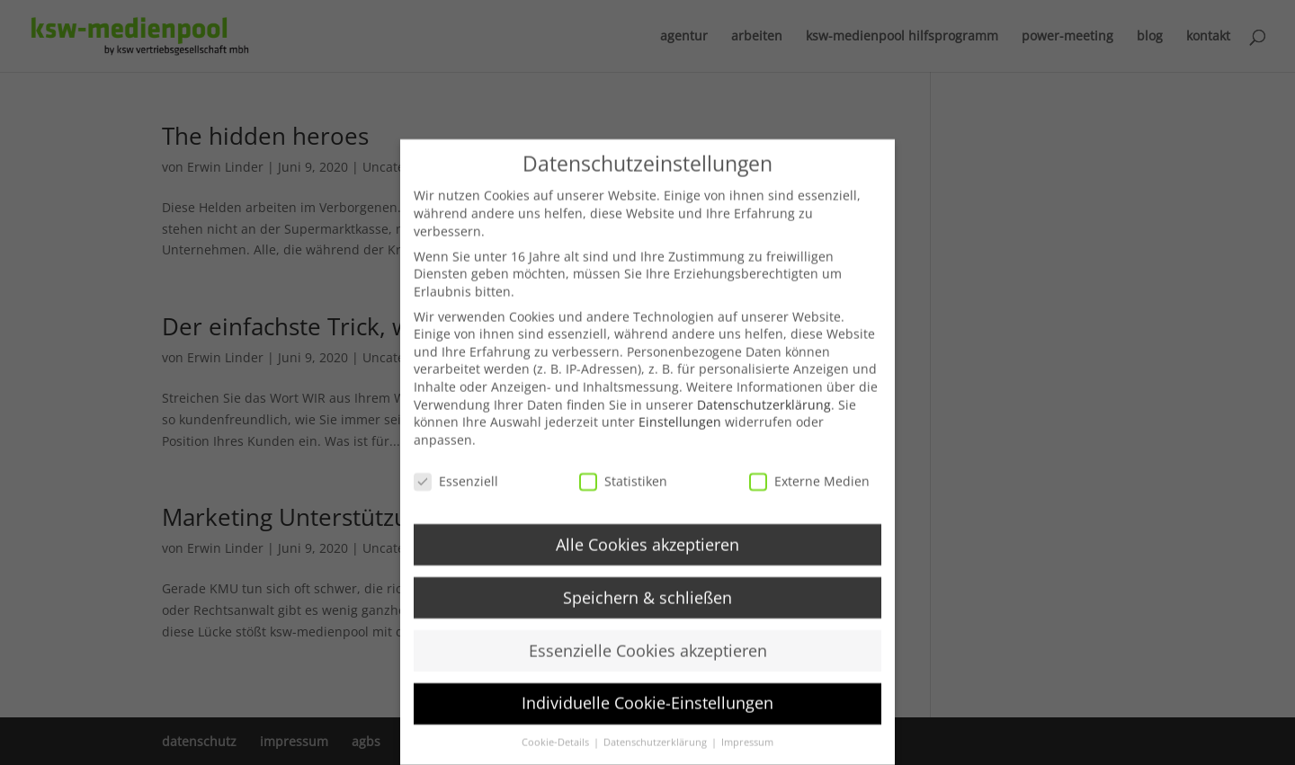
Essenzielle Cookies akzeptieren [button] (648, 663)
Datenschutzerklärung (764, 417)
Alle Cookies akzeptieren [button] (647, 557)
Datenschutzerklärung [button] (656, 755)
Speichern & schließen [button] (647, 610)
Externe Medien (809, 494)
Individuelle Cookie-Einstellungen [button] (647, 716)
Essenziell (456, 494)
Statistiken (623, 494)
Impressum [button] (747, 755)
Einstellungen (680, 434)
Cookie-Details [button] (557, 755)
